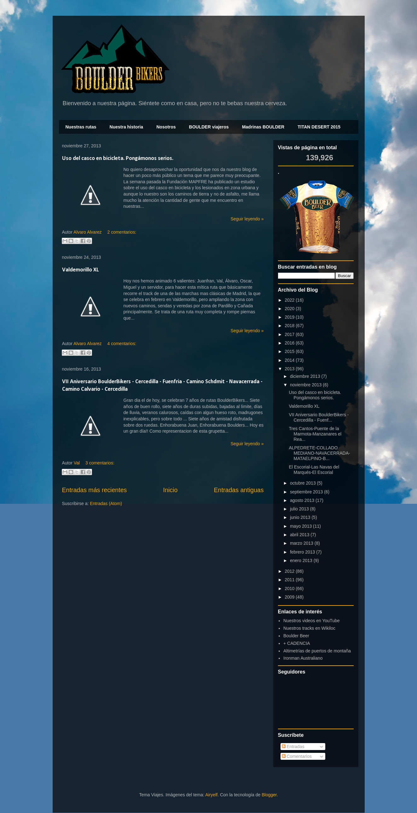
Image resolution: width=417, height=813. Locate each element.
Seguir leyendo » (247, 218)
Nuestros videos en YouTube (311, 620)
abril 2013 (300, 534)
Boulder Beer (296, 635)
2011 (290, 579)
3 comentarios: (99, 462)
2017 (290, 334)
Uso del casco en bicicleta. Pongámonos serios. (117, 159)
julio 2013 (300, 508)
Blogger (269, 794)
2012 (290, 571)
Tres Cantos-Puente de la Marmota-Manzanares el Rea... (315, 434)
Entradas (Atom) (106, 503)
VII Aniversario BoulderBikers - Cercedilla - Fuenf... (319, 417)
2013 (290, 368)
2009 (290, 597)
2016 (290, 342)
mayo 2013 (301, 526)
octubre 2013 (303, 483)
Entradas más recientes (94, 489)
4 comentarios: (121, 343)
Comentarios (297, 756)
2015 (290, 351)
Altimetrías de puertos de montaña (317, 650)
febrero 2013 (303, 551)
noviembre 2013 (306, 384)
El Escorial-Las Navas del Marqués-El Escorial (314, 469)
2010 (290, 588)
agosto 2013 (303, 500)
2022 (290, 300)
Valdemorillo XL (80, 270)
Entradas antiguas (239, 489)
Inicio (170, 489)
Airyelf (211, 794)
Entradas (293, 746)
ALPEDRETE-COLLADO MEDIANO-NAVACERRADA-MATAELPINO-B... (319, 453)
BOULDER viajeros (209, 126)
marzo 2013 (302, 543)
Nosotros (166, 126)
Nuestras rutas (81, 126)
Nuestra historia (126, 126)
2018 (290, 325)
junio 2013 (301, 517)
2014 (290, 360)
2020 (290, 308)
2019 (290, 317)
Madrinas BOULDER (263, 126)
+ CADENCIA (296, 643)
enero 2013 (302, 560)
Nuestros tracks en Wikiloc (309, 628)
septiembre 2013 (307, 491)
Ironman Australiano (303, 658)
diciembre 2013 (305, 376)
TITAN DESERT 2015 (319, 126)
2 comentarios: (121, 232)
